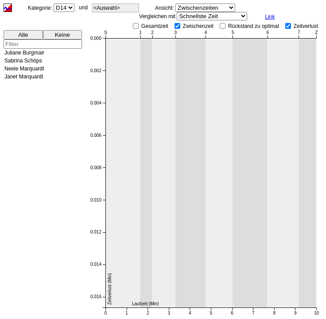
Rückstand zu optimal (253, 26)
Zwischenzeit (198, 26)
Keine (62, 34)
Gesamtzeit (154, 26)
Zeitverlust (306, 26)
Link (270, 17)
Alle (23, 34)
